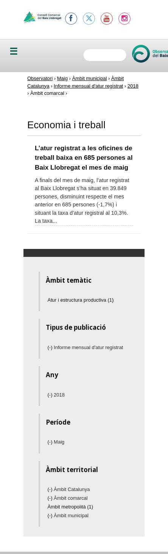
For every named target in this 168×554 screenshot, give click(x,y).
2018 (133, 86)
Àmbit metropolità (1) (70, 507)
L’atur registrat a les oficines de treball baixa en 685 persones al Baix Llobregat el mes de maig (83, 157)
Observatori (40, 78)
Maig (62, 78)
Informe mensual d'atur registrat (88, 86)
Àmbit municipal (89, 78)
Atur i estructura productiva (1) (81, 300)
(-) (51, 347)
